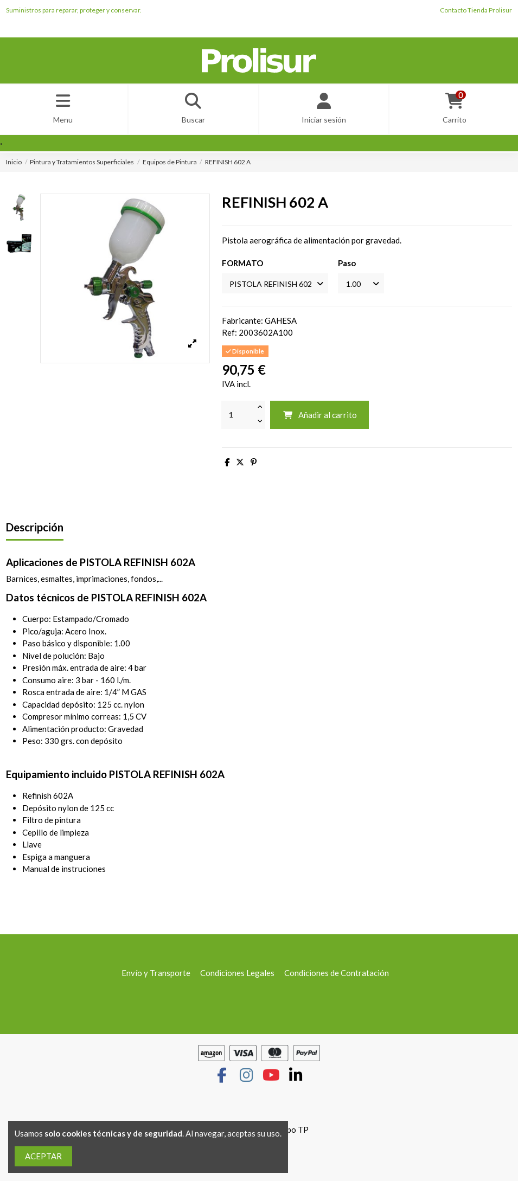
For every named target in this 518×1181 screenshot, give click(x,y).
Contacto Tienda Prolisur (476, 10)
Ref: (229, 336)
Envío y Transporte (155, 976)
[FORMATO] (279, 286)
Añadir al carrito (320, 418)
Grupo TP (291, 1133)
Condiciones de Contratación (336, 976)
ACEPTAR (43, 1156)
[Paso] (370, 286)
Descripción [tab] (34, 531)
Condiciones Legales (237, 976)
